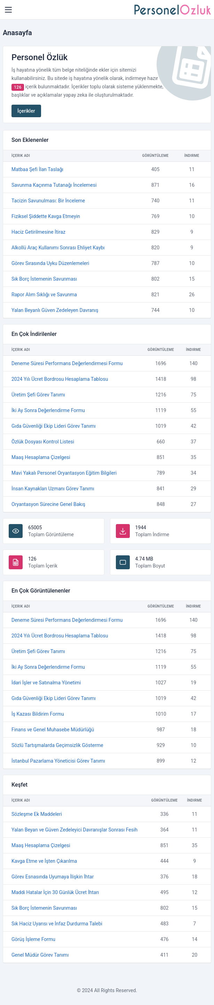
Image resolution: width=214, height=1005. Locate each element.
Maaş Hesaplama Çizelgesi (40, 457)
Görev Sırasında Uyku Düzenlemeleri (50, 263)
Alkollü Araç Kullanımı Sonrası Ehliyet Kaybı (58, 247)
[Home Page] (8, 9)
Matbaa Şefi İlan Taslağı (37, 169)
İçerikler (26, 111)
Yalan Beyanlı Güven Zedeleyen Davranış (54, 310)
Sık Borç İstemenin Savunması (44, 279)
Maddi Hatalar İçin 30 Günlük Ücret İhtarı (55, 892)
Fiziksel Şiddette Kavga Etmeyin (45, 216)
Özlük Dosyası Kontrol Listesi (42, 441)
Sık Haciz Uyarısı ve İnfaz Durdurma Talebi (56, 923)
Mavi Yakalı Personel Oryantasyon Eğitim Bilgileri (64, 473)
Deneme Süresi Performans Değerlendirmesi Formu (66, 363)
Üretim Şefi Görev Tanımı (38, 394)
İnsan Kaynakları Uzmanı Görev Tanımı (52, 488)
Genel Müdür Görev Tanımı (40, 955)
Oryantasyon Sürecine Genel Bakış (48, 504)
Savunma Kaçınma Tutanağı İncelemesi (54, 185)
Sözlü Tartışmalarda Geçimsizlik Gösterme (57, 745)
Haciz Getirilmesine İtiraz (38, 232)
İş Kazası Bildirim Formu (37, 714)
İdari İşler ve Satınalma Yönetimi (46, 682)
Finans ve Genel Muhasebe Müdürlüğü (52, 729)
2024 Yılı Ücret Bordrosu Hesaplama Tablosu (59, 379)
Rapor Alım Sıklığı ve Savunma (44, 294)
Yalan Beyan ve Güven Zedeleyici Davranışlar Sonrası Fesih (74, 830)
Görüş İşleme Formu (33, 939)
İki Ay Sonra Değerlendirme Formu (48, 410)
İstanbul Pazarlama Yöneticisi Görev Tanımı (58, 761)
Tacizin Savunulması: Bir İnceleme (48, 200)
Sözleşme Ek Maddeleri (36, 814)
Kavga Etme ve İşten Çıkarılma (44, 861)
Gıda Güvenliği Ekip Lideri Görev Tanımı (53, 426)
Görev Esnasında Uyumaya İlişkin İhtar (52, 876)
